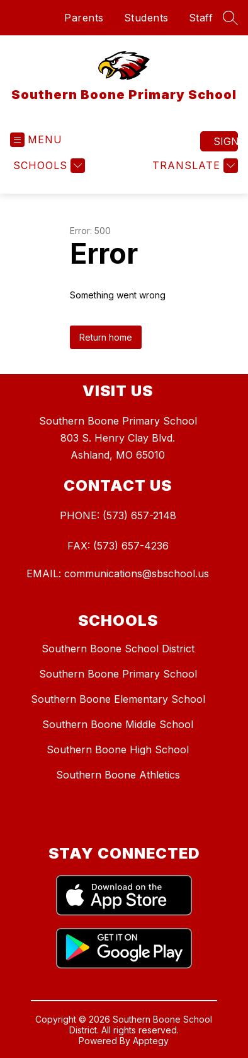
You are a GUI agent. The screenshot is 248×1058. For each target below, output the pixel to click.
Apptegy (151, 1040)
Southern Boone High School (118, 749)
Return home (105, 337)
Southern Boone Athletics (118, 774)
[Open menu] (36, 140)
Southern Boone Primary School (118, 673)
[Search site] (230, 17)
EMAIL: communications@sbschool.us (117, 573)
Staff (201, 17)
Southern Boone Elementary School (118, 699)
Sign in (225, 141)
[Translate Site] (193, 165)
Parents (84, 17)
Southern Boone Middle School (117, 724)
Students (146, 17)
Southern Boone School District (118, 648)
